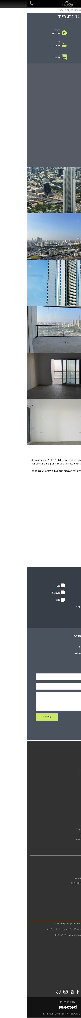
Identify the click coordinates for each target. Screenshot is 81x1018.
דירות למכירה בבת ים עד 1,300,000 (60, 883)
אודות (75, 776)
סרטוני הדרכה (71, 804)
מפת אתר (73, 780)
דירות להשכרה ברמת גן (66, 904)
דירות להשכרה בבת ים (67, 864)
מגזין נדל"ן (73, 766)
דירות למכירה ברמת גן (67, 908)
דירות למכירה (71, 757)
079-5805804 (56, 653)
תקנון (75, 794)
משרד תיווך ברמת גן (68, 899)
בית (76, 752)
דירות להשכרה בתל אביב (65, 825)
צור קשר (74, 799)
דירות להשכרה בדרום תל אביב (63, 829)
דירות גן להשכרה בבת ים (65, 874)
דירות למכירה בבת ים (67, 869)
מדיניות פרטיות (70, 790)
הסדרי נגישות (71, 785)
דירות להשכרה (71, 761)
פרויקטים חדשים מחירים (65, 771)
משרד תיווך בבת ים (68, 859)
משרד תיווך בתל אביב (67, 820)
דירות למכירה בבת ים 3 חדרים (63, 878)
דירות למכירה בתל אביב (66, 843)
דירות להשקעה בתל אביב (65, 834)
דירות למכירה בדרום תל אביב (63, 839)
